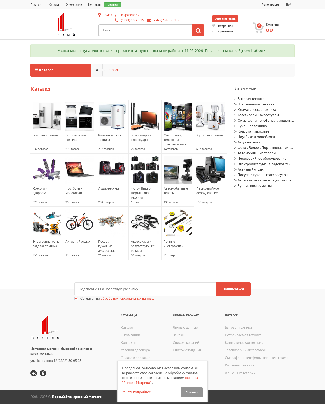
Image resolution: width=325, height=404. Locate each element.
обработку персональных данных (127, 299)
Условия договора (135, 350)
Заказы (178, 335)
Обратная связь (225, 18)
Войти (290, 4)
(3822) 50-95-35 (132, 20)
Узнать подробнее (136, 392)
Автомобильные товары (257, 153)
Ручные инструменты (255, 186)
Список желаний (186, 343)
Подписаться (233, 289)
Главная (35, 4)
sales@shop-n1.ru (167, 20)
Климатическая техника (257, 110)
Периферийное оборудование (262, 159)
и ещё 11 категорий (240, 373)
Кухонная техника (252, 126)
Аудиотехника (249, 142)
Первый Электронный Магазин (77, 397)
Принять (191, 392)
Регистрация (271, 4)
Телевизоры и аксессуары (258, 115)
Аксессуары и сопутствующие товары (266, 180)
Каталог (54, 4)
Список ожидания (187, 350)
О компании (74, 4)
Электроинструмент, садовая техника (266, 164)
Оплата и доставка (135, 358)
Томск (107, 15)
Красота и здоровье (253, 131)
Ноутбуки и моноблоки (256, 137)
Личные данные (185, 328)
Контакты (94, 4)
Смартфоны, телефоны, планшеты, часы (266, 121)
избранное (222, 26)
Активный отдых (251, 169)
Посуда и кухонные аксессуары (263, 175)
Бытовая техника (251, 99)
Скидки (113, 4)
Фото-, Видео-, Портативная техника (266, 148)
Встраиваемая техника (256, 104)
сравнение (222, 31)
